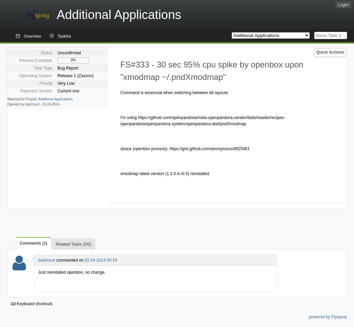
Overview (32, 36)
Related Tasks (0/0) (73, 244)
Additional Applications (55, 99)
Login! (343, 4)
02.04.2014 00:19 (101, 260)
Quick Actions (330, 52)
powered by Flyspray (328, 317)
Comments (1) (33, 243)
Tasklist (64, 36)
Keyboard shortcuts (32, 303)
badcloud (32, 104)
